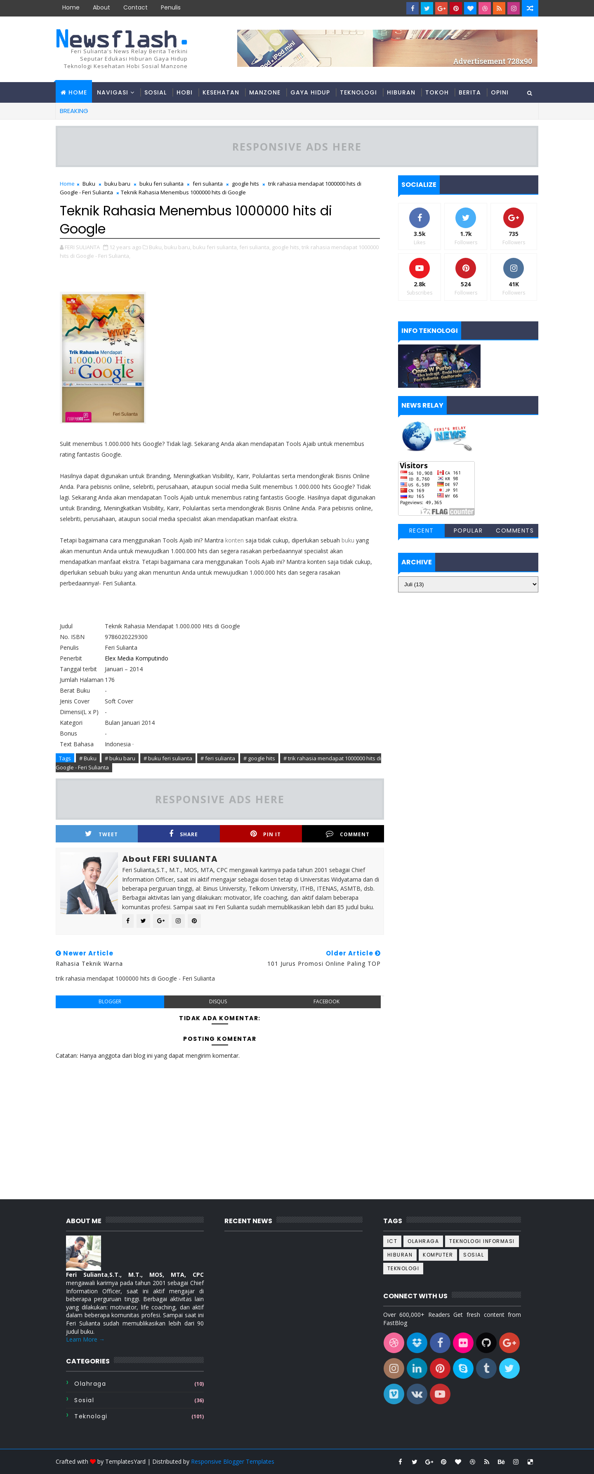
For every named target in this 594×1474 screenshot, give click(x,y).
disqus (218, 1001)
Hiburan (401, 92)
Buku (88, 183)
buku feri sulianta (161, 183)
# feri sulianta (217, 758)
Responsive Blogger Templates (232, 1461)
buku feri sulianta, (215, 247)
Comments (515, 530)
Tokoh (437, 92)
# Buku (88, 758)
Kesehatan (221, 92)
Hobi (185, 92)
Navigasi (112, 92)
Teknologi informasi (482, 1241)
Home (71, 7)
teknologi (91, 1416)
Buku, (156, 247)
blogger (110, 1001)
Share (183, 834)
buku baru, (177, 247)
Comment (348, 834)
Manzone (264, 92)
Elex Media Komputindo (137, 658)
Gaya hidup (310, 92)
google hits (245, 183)
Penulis (171, 7)
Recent (421, 530)
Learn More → (85, 1339)
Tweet (101, 834)
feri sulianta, (255, 247)
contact (135, 7)
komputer (438, 1254)
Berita (470, 92)
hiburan (400, 1254)
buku (348, 540)
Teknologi (358, 92)
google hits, (286, 247)
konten (234, 540)
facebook (326, 1001)
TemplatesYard (125, 1461)
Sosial (155, 92)
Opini (500, 92)
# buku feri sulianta (168, 758)
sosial (84, 1400)
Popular (468, 530)
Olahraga (90, 1384)
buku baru (117, 183)
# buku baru (120, 758)
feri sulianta (208, 183)
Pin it (265, 834)
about (101, 7)
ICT (392, 1241)
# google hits (259, 758)
